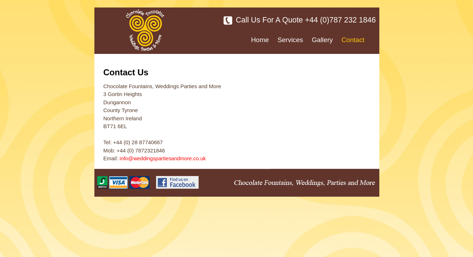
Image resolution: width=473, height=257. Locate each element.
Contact (353, 40)
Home (260, 40)
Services (290, 40)
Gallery (322, 40)
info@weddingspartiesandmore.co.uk (163, 158)
